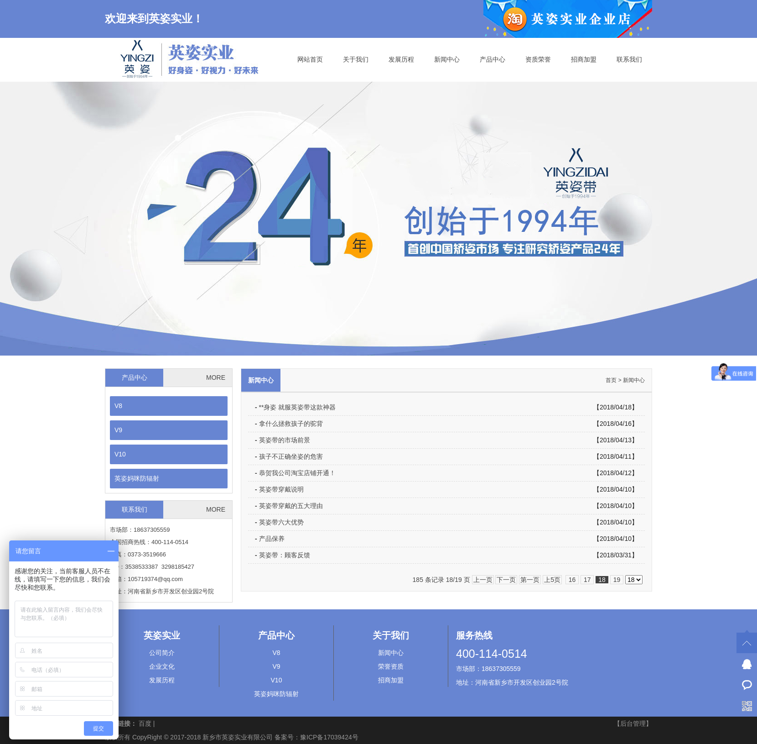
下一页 (506, 579)
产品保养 (270, 538)
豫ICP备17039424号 (329, 737)
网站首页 (310, 59)
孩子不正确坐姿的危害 (289, 456)
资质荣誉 (538, 59)
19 (617, 579)
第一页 (529, 579)
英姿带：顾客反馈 (282, 555)
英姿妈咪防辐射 (136, 478)
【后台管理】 (633, 723)
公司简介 (162, 652)
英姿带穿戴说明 (279, 489)
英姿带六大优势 (279, 522)
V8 (118, 405)
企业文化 (162, 666)
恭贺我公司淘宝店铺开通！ (295, 473)
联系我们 (629, 59)
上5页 (552, 579)
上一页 (483, 579)
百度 (145, 723)
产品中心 (492, 59)
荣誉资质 (391, 666)
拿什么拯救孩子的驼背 (289, 423)
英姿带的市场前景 (282, 440)
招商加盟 (583, 59)
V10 (120, 454)
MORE (215, 377)
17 (587, 579)
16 (572, 579)
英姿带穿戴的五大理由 (289, 505)
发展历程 (401, 59)
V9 (118, 430)
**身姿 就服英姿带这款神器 (295, 407)
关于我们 (355, 59)
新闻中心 (447, 59)
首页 (611, 380)
